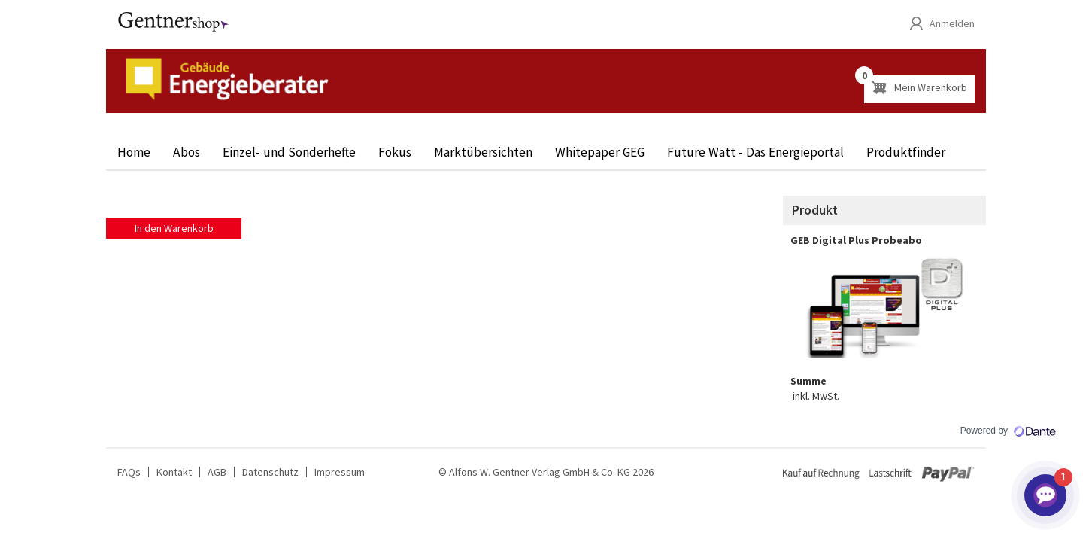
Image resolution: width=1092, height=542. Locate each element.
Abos (186, 152)
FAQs (129, 472)
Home (133, 152)
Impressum (339, 472)
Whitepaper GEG (600, 152)
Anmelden (952, 23)
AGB (217, 472)
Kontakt (174, 472)
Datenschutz (270, 472)
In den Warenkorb (174, 228)
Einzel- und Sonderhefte (289, 152)
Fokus (394, 152)
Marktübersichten (483, 152)
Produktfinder (905, 152)
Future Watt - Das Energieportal (755, 152)
